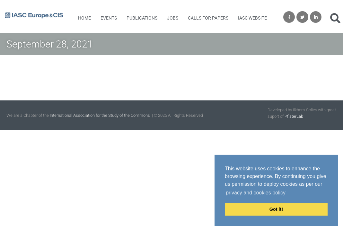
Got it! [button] (276, 209)
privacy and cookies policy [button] (256, 192)
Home (84, 18)
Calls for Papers (208, 18)
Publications (142, 18)
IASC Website (252, 18)
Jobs (172, 18)
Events (109, 18)
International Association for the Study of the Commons (100, 115)
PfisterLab (294, 116)
